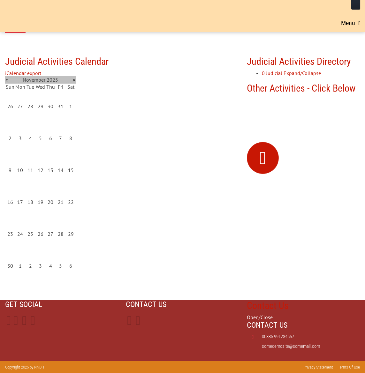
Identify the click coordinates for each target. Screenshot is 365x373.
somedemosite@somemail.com (291, 346)
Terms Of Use (349, 367)
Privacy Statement (318, 367)
